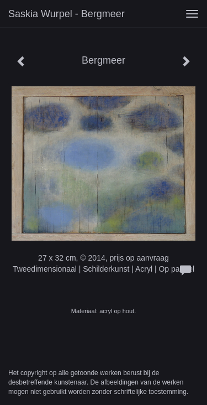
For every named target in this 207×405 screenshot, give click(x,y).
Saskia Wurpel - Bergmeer (66, 13)
